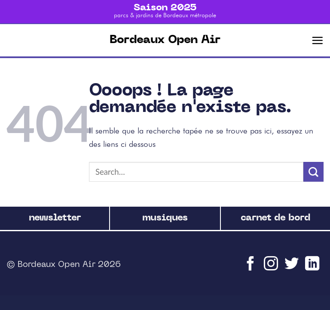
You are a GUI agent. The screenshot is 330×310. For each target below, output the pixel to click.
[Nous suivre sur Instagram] (272, 268)
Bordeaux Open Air (165, 40)
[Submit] (313, 172)
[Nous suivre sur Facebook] (251, 268)
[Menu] (317, 40)
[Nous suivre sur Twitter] (292, 268)
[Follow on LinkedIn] (313, 268)
